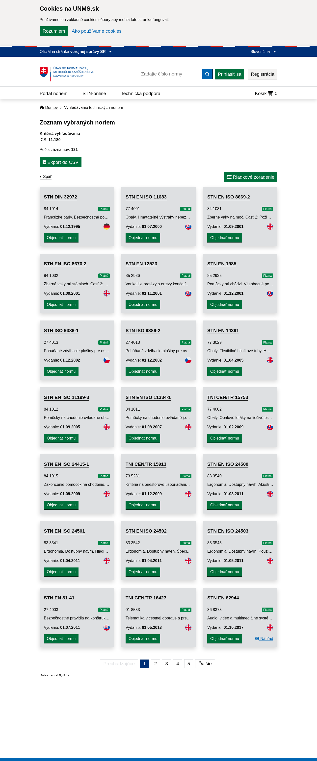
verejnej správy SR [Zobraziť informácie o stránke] (91, 51)
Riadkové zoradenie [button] (250, 177)
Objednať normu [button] (61, 238)
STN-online (94, 93)
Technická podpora (140, 93)
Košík (266, 93)
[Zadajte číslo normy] (170, 74)
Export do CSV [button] (61, 162)
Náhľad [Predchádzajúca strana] (264, 639)
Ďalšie (204, 663)
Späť (47, 176)
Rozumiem (54, 31)
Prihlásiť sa (229, 74)
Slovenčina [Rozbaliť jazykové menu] (263, 51)
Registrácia (262, 74)
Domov (49, 107)
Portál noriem (54, 93)
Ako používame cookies (97, 31)
